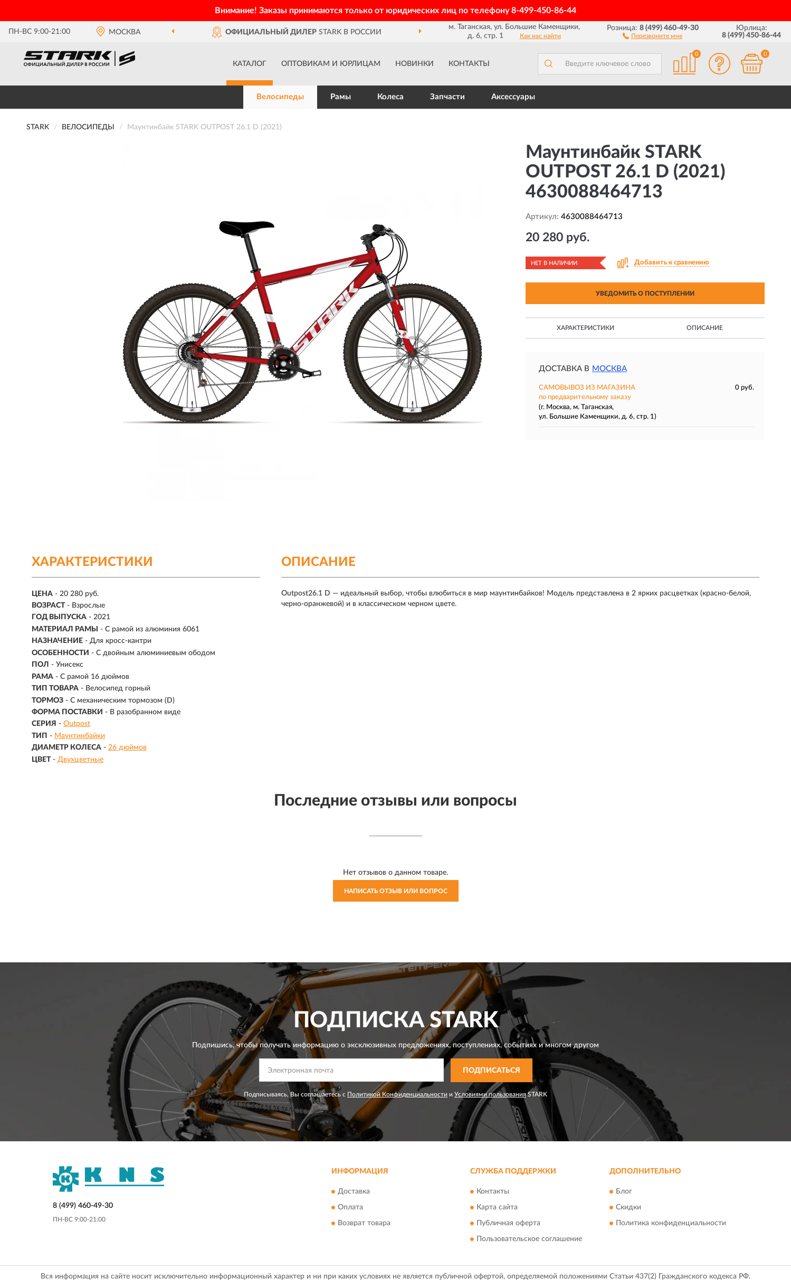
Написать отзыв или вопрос (395, 891)
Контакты (469, 64)
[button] (652, 35)
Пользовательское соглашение (529, 1239)
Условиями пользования (490, 1094)
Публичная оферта (508, 1223)
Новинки (414, 64)
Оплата (350, 1208)
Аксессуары (513, 97)
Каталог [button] (249, 64)
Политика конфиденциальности (671, 1223)
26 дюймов (127, 747)
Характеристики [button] (585, 328)
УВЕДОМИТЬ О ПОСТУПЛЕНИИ (645, 293)
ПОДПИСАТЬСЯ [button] (491, 1070)
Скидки (628, 1208)
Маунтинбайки (79, 736)
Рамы (340, 97)
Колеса (390, 97)
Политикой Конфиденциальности (397, 1094)
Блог (624, 1192)
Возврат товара (364, 1223)
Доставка (354, 1192)
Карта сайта (497, 1208)
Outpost (76, 723)
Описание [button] (705, 328)
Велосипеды (280, 97)
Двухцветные (80, 759)
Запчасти (447, 97)
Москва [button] (609, 369)
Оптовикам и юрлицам (330, 64)
